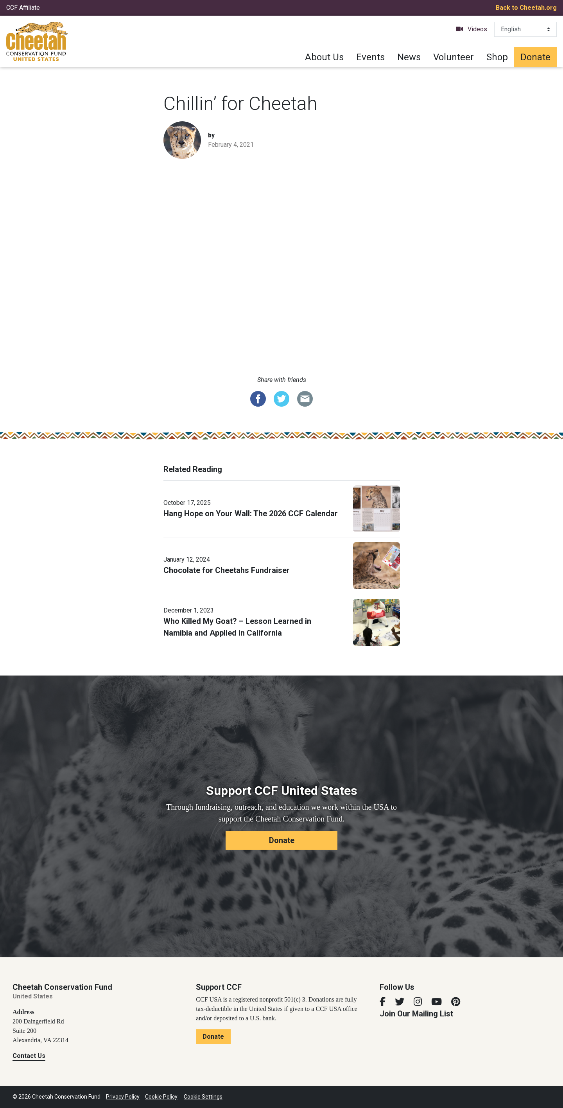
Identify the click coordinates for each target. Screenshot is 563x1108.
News (409, 57)
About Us (324, 57)
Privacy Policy (123, 1097)
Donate (535, 57)
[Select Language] (525, 29)
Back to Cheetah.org (526, 7)
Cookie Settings (203, 1097)
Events (370, 57)
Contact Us (29, 1055)
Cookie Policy (161, 1097)
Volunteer (453, 57)
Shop (497, 57)
